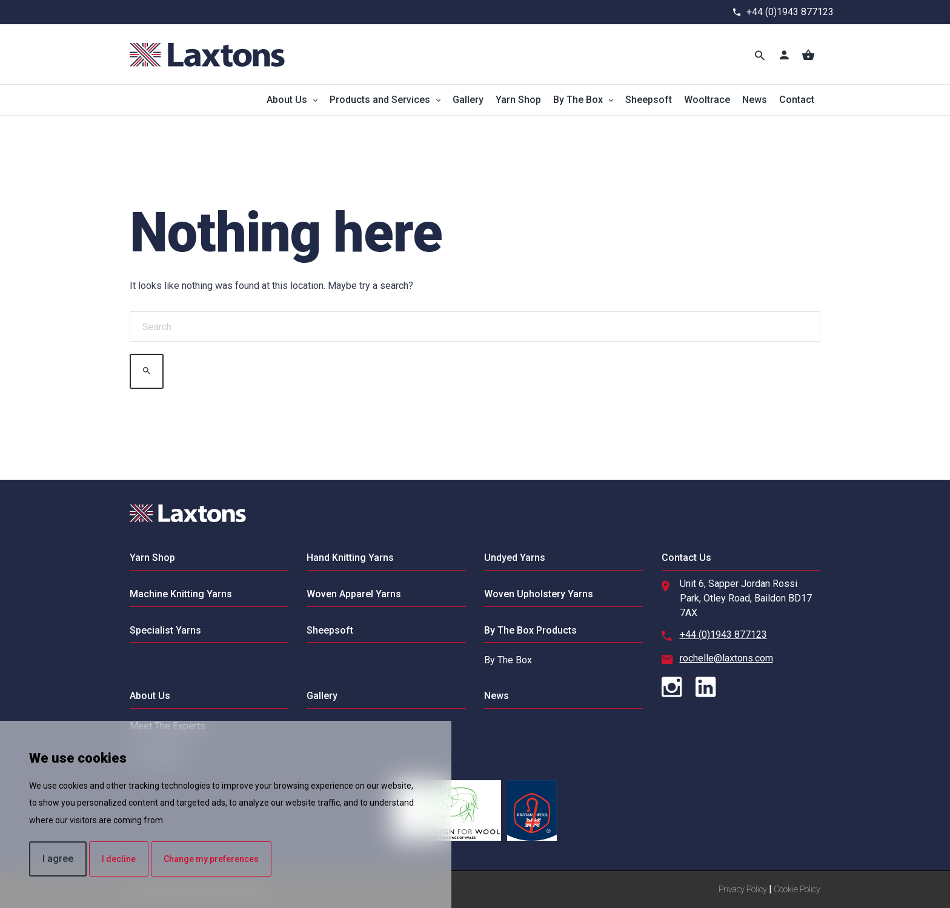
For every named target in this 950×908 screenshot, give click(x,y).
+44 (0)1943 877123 (790, 12)
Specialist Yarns (165, 630)
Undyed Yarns (514, 557)
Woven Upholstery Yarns (538, 594)
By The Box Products (530, 630)
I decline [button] (119, 859)
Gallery (468, 99)
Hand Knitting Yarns (350, 557)
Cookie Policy (797, 889)
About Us (287, 99)
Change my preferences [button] (211, 859)
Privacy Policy (743, 889)
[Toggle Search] (760, 54)
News (754, 99)
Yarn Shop (518, 99)
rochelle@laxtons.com (726, 658)
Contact (796, 99)
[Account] (784, 54)
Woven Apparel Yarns (354, 594)
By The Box (578, 99)
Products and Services (380, 99)
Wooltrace (707, 99)
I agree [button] (57, 858)
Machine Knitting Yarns (181, 594)
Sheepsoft (648, 99)
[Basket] (808, 54)
